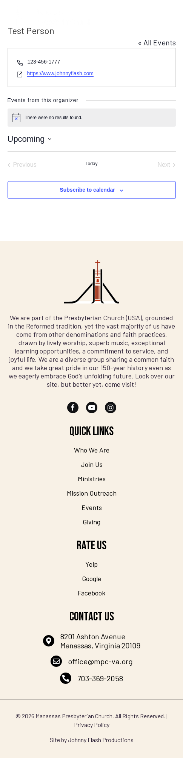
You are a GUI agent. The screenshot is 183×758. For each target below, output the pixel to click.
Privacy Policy (91, 724)
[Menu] (166, 16)
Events (92, 507)
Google (91, 578)
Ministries (92, 478)
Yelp (91, 564)
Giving (91, 522)
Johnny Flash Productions (101, 739)
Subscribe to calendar (87, 190)
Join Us (92, 464)
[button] (72, 407)
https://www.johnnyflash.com (60, 73)
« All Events (157, 42)
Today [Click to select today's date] (91, 163)
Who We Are (91, 450)
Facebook (91, 593)
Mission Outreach (92, 493)
